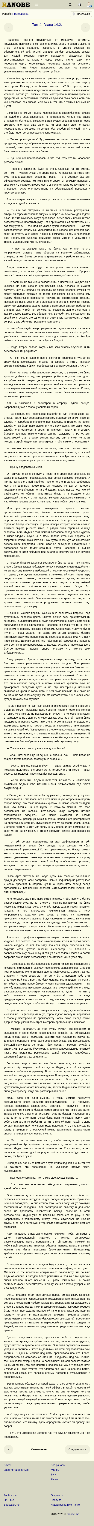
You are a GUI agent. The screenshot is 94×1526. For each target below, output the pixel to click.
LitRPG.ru (9, 1499)
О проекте (57, 1495)
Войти (7, 1465)
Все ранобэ (58, 1465)
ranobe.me (73, 1514)
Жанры (55, 1469)
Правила (56, 1499)
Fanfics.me (10, 1495)
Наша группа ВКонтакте (65, 1504)
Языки (54, 1479)
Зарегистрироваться (16, 1469)
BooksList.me (11, 1504)
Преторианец (20, 13)
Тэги (53, 1474)
